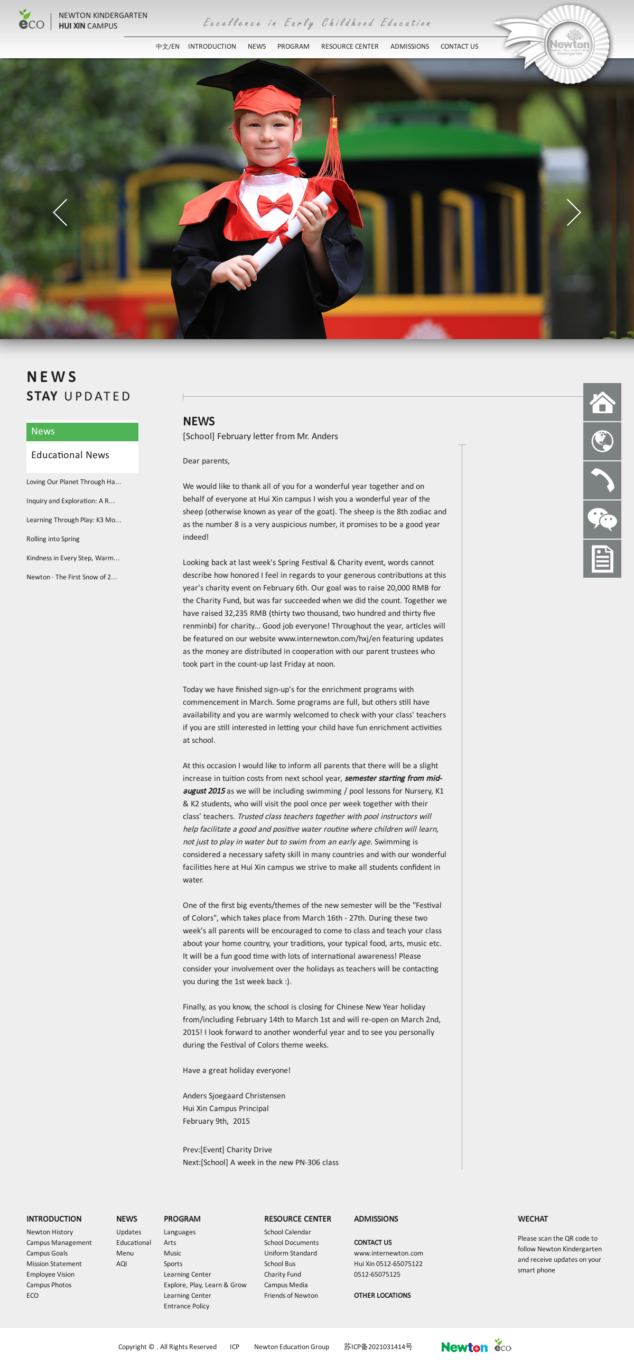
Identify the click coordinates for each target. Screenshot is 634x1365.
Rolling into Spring (53, 539)
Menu (125, 1254)
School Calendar (287, 1232)
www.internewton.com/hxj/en (329, 639)
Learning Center (187, 1275)
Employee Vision (50, 1275)
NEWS (257, 47)
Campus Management (59, 1243)
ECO (32, 1296)
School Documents (291, 1243)
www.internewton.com (388, 1254)
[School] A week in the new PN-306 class (270, 1163)
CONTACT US (459, 47)
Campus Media (286, 1285)
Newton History (49, 1232)
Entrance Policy (186, 1307)
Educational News (70, 455)
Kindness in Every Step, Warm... (73, 558)
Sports (173, 1264)
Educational (133, 1243)
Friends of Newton (291, 1296)
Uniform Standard (290, 1254)
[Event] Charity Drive (236, 1150)
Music (172, 1254)
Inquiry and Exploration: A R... (70, 501)
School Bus (279, 1264)
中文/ (163, 47)
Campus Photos (48, 1285)
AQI (121, 1264)
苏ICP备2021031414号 (378, 1347)
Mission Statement (54, 1264)
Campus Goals (47, 1254)
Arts (170, 1243)
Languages (179, 1232)
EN (175, 47)
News (43, 431)
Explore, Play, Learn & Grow (205, 1285)
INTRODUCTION (212, 47)
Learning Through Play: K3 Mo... (74, 520)
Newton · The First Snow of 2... (71, 577)
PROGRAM (293, 47)
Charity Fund (282, 1275)
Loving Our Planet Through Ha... (74, 482)
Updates (128, 1232)
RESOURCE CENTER (350, 47)
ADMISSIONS (409, 47)
